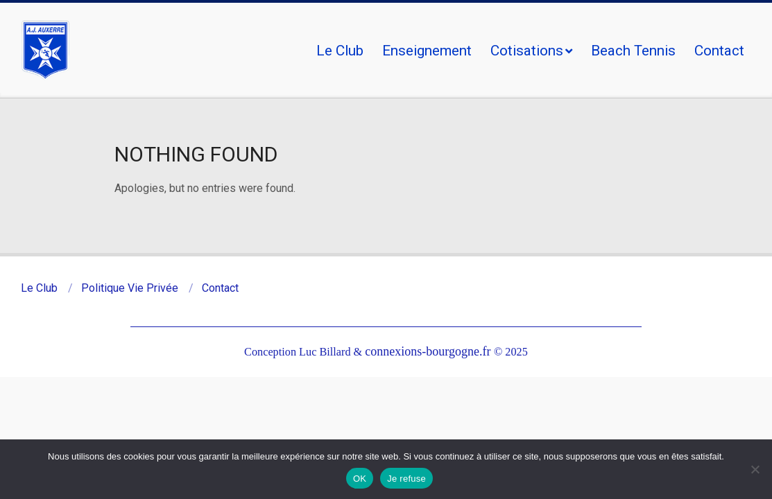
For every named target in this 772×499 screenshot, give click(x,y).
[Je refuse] (755, 469)
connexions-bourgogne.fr (429, 351)
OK (359, 478)
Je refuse (406, 478)
